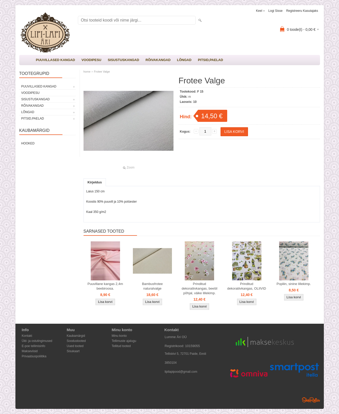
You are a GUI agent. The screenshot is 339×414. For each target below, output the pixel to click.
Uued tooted (75, 346)
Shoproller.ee (311, 399)
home (87, 71)
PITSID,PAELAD (210, 60)
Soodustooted (76, 341)
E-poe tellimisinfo (33, 346)
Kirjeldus (95, 182)
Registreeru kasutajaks (302, 11)
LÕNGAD (184, 60)
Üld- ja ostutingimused (37, 341)
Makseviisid (30, 351)
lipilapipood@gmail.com (181, 371)
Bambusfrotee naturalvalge (152, 286)
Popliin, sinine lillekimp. (294, 284)
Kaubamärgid (76, 336)
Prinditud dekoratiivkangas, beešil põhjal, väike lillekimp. (199, 288)
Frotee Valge (102, 71)
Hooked (28, 143)
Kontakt (27, 336)
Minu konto (119, 336)
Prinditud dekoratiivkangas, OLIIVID (246, 286)
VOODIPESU (91, 60)
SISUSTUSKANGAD (123, 60)
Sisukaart (73, 351)
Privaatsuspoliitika (34, 356)
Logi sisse (275, 11)
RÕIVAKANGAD (157, 60)
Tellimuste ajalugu (124, 341)
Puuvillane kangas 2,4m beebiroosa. (105, 286)
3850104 (171, 362)
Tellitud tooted (121, 346)
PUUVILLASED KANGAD (55, 60)
